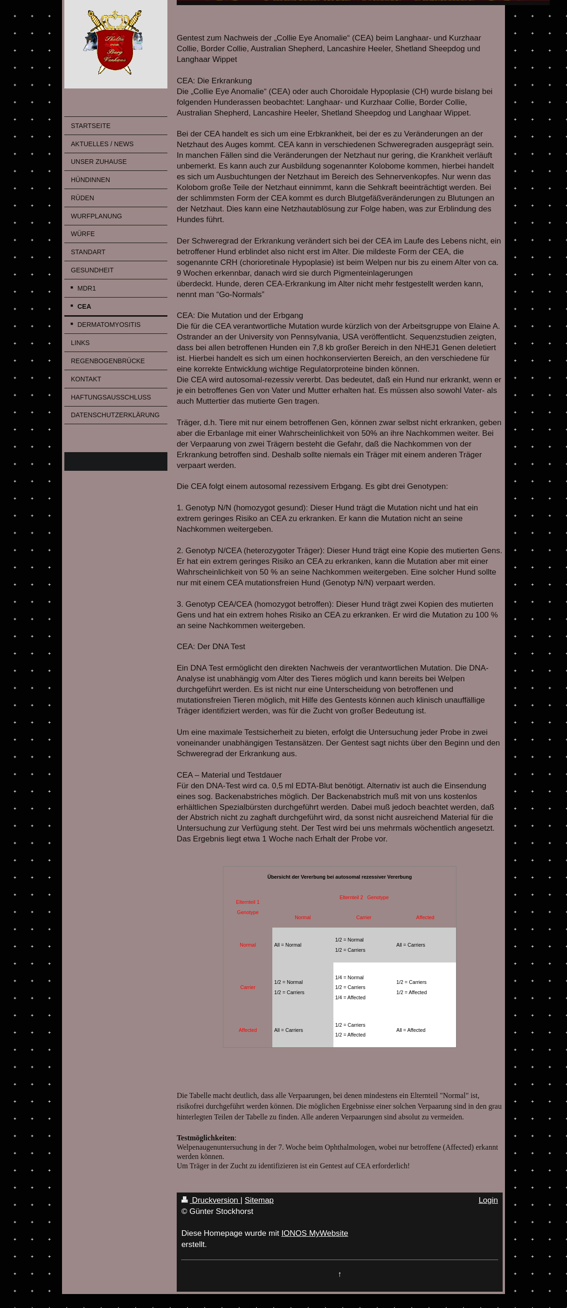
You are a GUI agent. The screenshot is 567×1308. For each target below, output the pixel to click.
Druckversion (211, 1200)
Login (488, 1200)
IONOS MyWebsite (314, 1233)
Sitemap (259, 1200)
